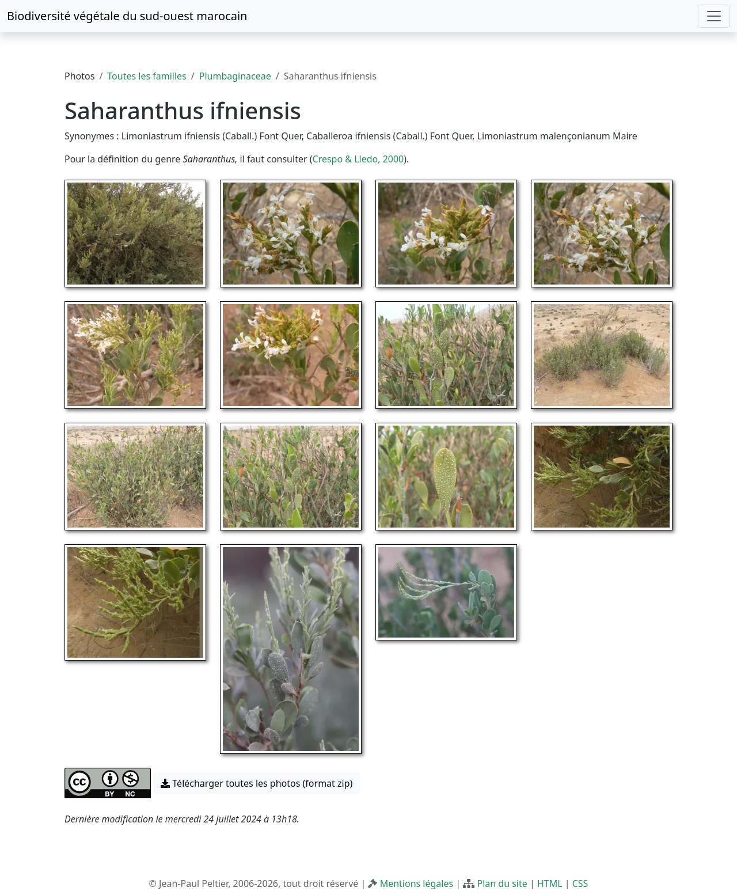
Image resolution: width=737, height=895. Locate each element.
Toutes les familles (146, 76)
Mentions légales (417, 883)
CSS (580, 883)
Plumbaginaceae (235, 76)
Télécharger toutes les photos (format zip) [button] (256, 783)
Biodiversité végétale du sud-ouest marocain (127, 16)
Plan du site (502, 883)
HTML (550, 883)
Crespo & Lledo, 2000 (358, 159)
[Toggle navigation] (714, 16)
